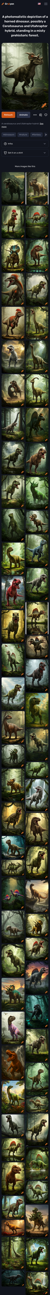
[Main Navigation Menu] (45, 4)
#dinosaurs (8, 134)
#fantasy (36, 134)
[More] (35, 115)
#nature (23, 134)
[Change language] (39, 4)
